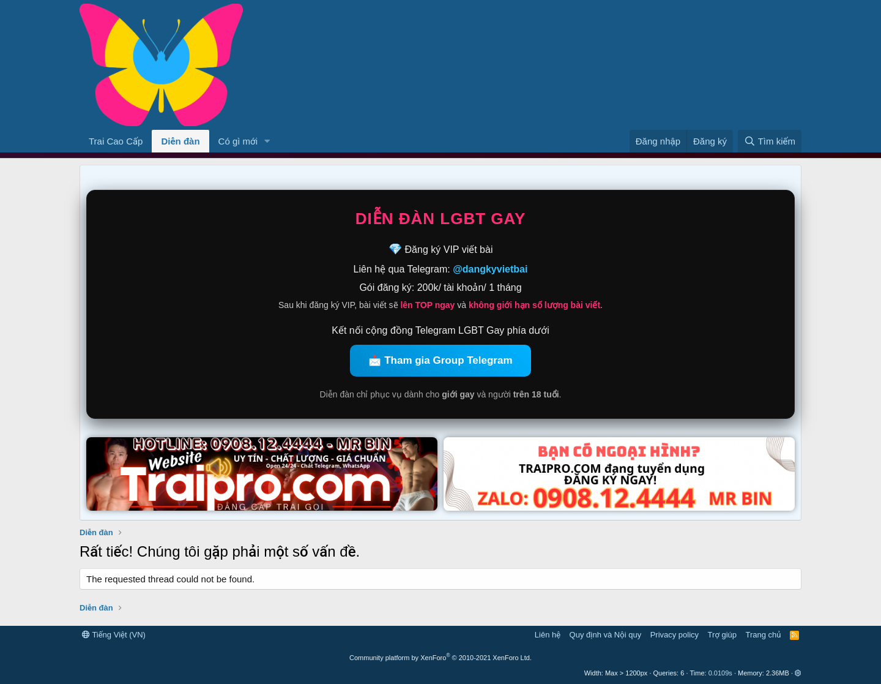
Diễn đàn (180, 141)
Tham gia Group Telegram (448, 360)
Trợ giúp (722, 634)
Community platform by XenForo (440, 657)
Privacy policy (674, 634)
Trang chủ (763, 634)
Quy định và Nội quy (606, 634)
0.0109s (720, 673)
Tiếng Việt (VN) (114, 634)
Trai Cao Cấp (116, 141)
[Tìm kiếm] (769, 141)
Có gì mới (238, 141)
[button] (267, 141)
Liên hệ (547, 634)
